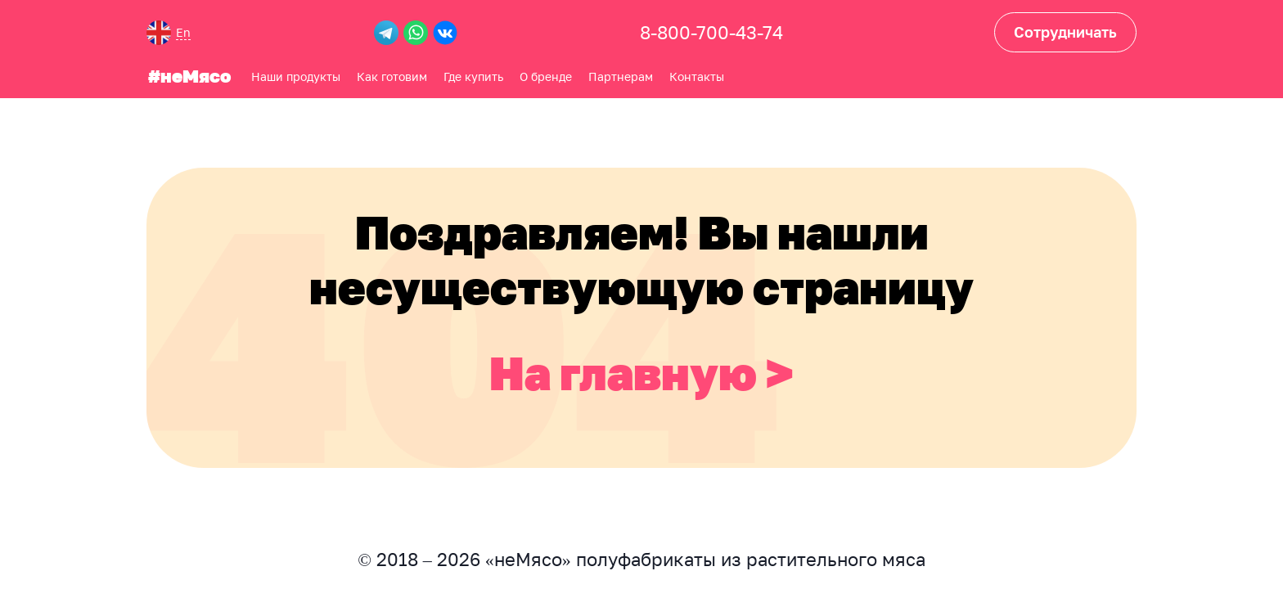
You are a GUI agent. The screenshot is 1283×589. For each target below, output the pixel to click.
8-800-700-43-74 (711, 32)
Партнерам (619, 74)
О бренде (544, 74)
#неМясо (187, 74)
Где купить (472, 74)
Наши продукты (294, 74)
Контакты (695, 74)
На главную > (641, 370)
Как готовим (390, 74)
